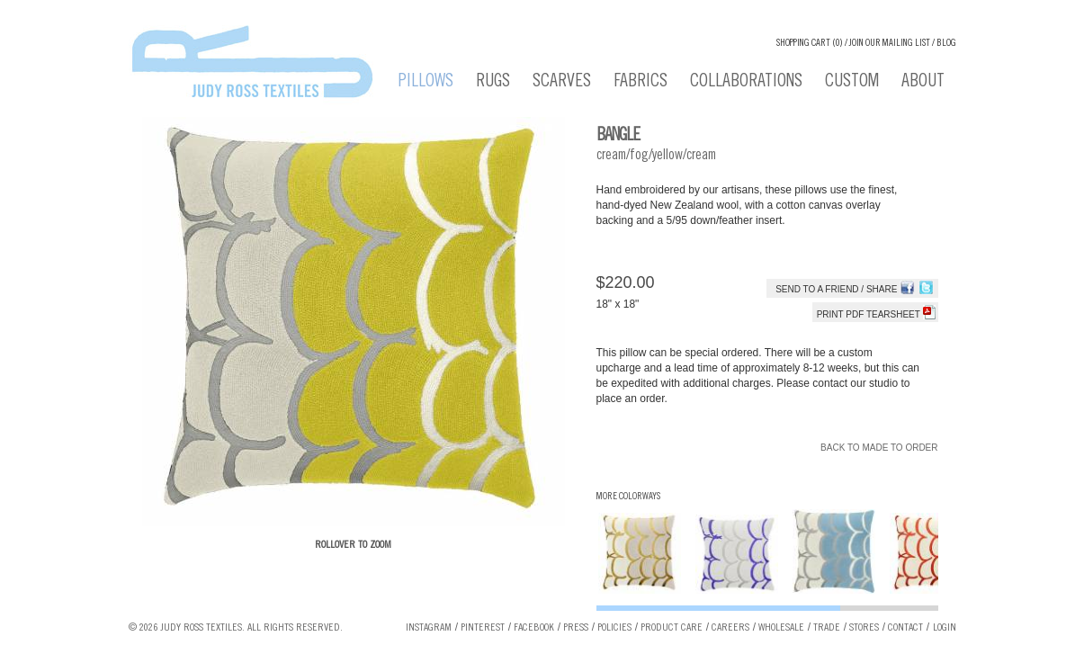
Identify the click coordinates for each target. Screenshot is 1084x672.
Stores (864, 628)
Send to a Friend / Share (836, 289)
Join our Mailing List (889, 44)
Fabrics (640, 83)
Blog (946, 44)
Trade (826, 628)
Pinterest (483, 628)
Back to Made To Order (878, 447)
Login (944, 628)
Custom (852, 83)
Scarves (562, 83)
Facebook (534, 628)
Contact (905, 628)
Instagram (429, 628)
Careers (730, 628)
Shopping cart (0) (809, 44)
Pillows (426, 83)
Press (575, 628)
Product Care (672, 628)
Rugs (493, 83)
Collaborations (746, 83)
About (923, 83)
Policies (614, 628)
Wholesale (781, 628)
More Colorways (628, 497)
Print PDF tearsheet (876, 314)
